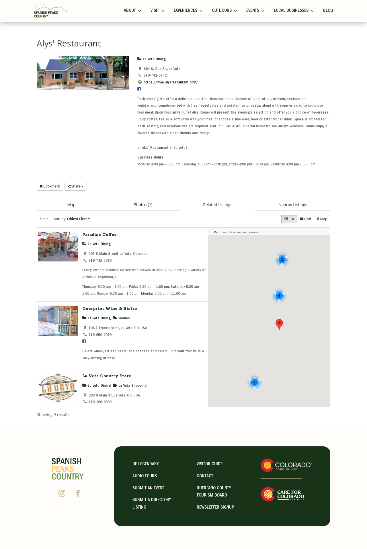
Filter (44, 218)
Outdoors (222, 11)
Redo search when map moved (236, 232)
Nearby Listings (292, 204)
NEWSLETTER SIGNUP (215, 507)
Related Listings (217, 204)
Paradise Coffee (99, 234)
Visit (155, 11)
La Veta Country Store (106, 376)
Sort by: (72, 218)
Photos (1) (143, 204)
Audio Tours (144, 476)
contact (205, 476)
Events (252, 11)
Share (76, 186)
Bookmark (50, 186)
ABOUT (130, 11)
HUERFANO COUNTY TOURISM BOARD (214, 492)
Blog (328, 11)
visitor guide (209, 464)
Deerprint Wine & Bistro (109, 308)
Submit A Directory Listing (151, 504)
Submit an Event (148, 488)
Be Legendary (145, 464)
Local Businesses (291, 11)
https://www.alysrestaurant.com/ (171, 83)
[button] (279, 324)
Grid (305, 218)
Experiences (185, 11)
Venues (121, 318)
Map (71, 204)
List (289, 218)
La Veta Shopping (130, 386)
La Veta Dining (151, 59)
